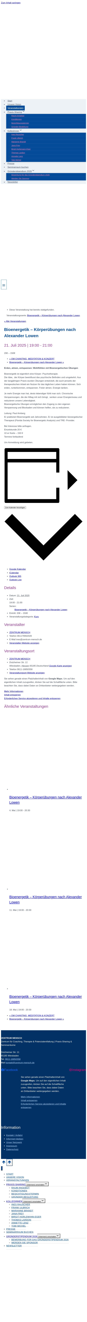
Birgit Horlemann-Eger (21, 149)
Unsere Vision (14, 104)
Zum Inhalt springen (10, 3)
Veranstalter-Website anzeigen (24, 643)
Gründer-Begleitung (19, 127)
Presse (11, 163)
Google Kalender (17, 569)
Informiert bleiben (14, 1139)
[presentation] (48, 789)
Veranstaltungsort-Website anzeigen (27, 673)
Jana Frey (15, 145)
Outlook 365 (15, 576)
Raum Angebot (17, 116)
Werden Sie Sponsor (20, 178)
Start (10, 101)
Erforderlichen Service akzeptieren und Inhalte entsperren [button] (32, 698)
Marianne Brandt (18, 142)
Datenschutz (12, 1149)
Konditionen (16, 119)
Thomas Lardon (18, 153)
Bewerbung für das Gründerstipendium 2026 (30, 175)
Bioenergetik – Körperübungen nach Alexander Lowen (36, 362)
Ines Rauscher (17, 134)
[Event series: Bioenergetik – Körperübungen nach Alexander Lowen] (31, 810)
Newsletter (13, 182)
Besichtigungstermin (20, 123)
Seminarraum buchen (18, 167)
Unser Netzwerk (14, 1142)
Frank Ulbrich (17, 138)
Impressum (11, 1146)
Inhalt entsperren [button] (12, 695)
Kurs (36, 616)
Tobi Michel (16, 160)
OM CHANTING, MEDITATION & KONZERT (32, 359)
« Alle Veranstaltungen (15, 321)
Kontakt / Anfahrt (14, 1135)
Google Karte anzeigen (60, 666)
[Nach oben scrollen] (3, 1162)
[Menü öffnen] (4, 284)
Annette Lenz (17, 156)
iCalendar (14, 573)
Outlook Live (15, 580)
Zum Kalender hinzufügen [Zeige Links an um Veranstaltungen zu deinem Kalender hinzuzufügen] (15, 508)
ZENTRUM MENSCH (19, 632)
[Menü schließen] (1, 1168)
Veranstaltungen (15, 108)
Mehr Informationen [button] (13, 691)
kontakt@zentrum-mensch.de (20, 1062)
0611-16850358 (12, 1059)
